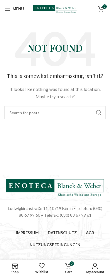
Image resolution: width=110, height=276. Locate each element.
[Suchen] (55, 112)
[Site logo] (55, 8)
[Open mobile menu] (14, 9)
